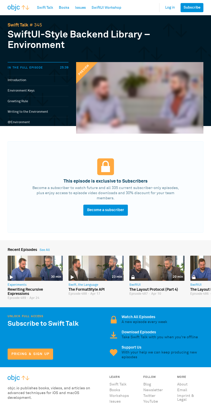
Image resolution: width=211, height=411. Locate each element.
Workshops (119, 396)
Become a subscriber (105, 210)
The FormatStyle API (86, 289)
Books (114, 390)
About (182, 384)
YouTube (150, 401)
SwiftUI (135, 285)
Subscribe (192, 7)
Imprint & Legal (185, 397)
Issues (115, 401)
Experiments (17, 285)
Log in (170, 7)
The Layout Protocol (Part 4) (153, 289)
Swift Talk (18, 25)
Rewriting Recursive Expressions (25, 292)
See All (45, 250)
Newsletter (153, 390)
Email (182, 390)
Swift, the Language (83, 285)
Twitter (149, 396)
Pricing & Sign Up (30, 354)
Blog (147, 384)
